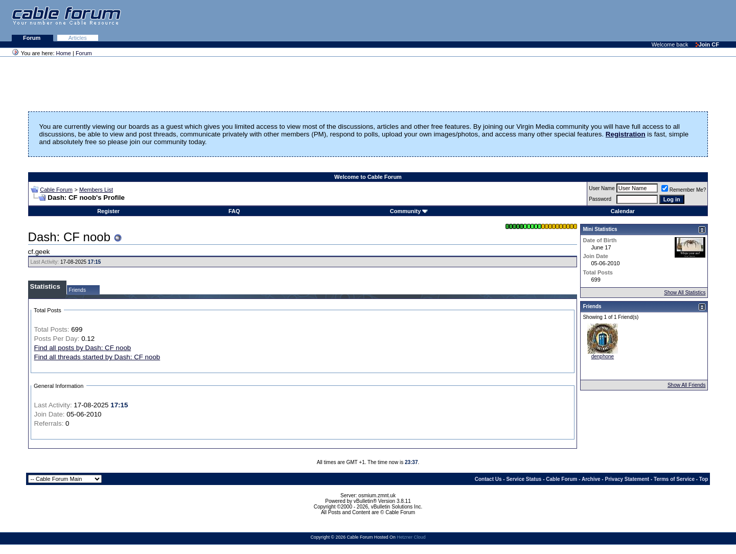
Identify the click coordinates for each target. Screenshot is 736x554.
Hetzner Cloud (411, 537)
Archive (591, 479)
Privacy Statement (627, 479)
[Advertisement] (611, 20)
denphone (602, 356)
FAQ (234, 211)
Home (63, 53)
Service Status (523, 479)
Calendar (623, 211)
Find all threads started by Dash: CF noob (97, 357)
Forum (32, 38)
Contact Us (488, 479)
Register (108, 211)
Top (703, 479)
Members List (96, 190)
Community (409, 211)
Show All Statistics (684, 292)
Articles (77, 38)
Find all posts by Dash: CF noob (82, 348)
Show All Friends (686, 385)
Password (600, 199)
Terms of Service (674, 479)
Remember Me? (683, 190)
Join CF (707, 44)
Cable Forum (56, 190)
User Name (602, 188)
